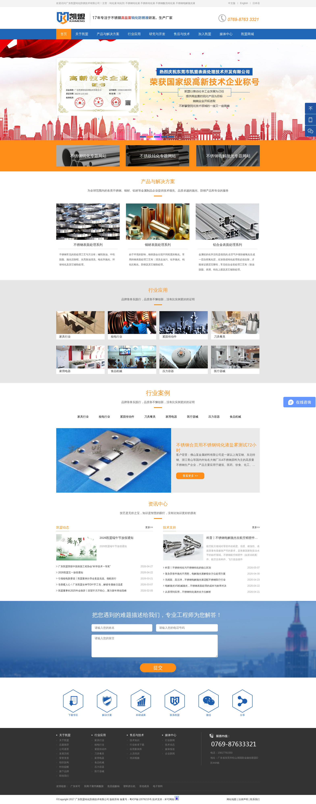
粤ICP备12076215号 (141, 799)
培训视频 (134, 758)
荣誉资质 (64, 758)
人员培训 (134, 753)
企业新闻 (170, 753)
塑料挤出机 (129, 786)
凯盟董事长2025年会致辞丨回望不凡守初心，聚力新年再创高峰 (92, 590)
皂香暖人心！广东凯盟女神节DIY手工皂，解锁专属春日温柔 (90, 584)
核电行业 (104, 416)
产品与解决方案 (108, 34)
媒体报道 (170, 749)
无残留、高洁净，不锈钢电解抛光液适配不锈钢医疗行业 (195, 579)
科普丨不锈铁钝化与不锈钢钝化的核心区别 (188, 567)
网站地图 (231, 799)
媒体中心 (226, 34)
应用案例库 (136, 749)
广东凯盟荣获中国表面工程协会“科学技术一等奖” (84, 566)
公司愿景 (64, 749)
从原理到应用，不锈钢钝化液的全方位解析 (188, 591)
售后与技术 (182, 34)
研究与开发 (157, 34)
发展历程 (64, 753)
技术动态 (170, 744)
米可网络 (169, 799)
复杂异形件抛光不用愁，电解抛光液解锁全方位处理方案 (195, 573)
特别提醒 (64, 766)
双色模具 (144, 786)
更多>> (149, 527)
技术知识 (134, 740)
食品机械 (235, 416)
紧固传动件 (127, 416)
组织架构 (64, 762)
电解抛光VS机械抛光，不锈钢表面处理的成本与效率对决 (195, 585)
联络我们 (64, 775)
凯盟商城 (247, 34)
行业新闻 (170, 740)
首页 (63, 34)
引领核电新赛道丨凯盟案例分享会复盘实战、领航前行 (87, 578)
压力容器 (214, 416)
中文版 (231, 3)
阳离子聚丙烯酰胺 (94, 786)
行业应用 (134, 34)
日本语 (256, 3)
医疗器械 (192, 416)
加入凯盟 (204, 34)
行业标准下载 (137, 744)
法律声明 (243, 799)
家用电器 (171, 416)
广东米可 (75, 786)
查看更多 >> (190, 475)
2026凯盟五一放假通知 (70, 572)
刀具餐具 (150, 416)
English (244, 3)
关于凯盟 (81, 34)
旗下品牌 (64, 771)
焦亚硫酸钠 (113, 786)
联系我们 (255, 799)
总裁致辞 (64, 744)
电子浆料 (158, 786)
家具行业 (83, 416)
